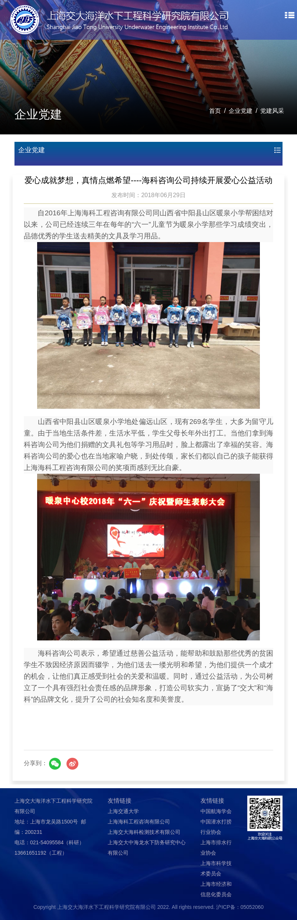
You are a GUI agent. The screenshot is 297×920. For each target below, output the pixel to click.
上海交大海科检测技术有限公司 (144, 832)
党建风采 (272, 111)
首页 (215, 111)
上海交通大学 (123, 811)
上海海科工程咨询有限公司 (139, 822)
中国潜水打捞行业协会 (216, 827)
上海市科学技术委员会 (216, 868)
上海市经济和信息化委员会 (216, 889)
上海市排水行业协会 (216, 847)
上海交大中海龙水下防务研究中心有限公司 (147, 847)
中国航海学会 (216, 811)
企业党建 (240, 111)
